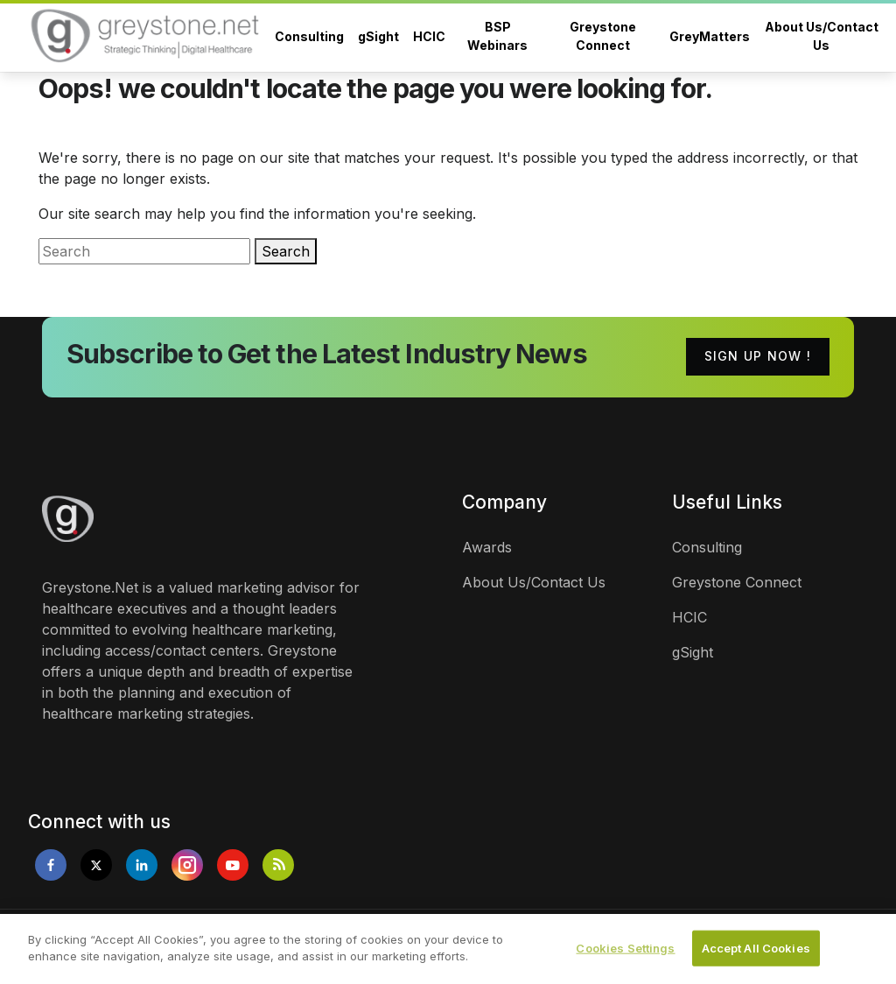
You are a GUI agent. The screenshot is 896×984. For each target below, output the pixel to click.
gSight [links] (692, 652)
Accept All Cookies (756, 955)
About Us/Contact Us (821, 36)
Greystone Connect (603, 36)
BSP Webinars (497, 36)
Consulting (309, 36)
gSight (378, 36)
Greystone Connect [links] (737, 582)
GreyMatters (709, 36)
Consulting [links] (707, 547)
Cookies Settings (625, 955)
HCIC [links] (689, 617)
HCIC (429, 36)
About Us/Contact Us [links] (534, 582)
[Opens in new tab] (50, 865)
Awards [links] (487, 547)
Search (286, 251)
